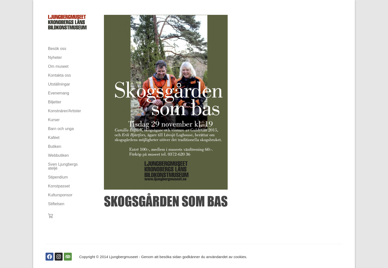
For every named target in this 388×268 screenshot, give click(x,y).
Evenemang (58, 93)
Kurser (54, 120)
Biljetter (54, 102)
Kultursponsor (60, 195)
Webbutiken (58, 155)
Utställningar (59, 84)
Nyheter (55, 57)
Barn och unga (61, 129)
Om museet (58, 66)
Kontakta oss (59, 75)
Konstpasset (59, 186)
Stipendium (58, 177)
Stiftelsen (56, 204)
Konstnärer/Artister (64, 111)
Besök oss (57, 48)
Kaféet (53, 137)
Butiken (54, 146)
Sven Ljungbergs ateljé (63, 166)
